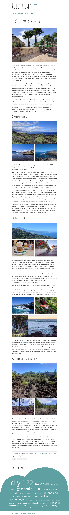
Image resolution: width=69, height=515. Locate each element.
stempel (34, 493)
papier (53, 492)
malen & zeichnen (52, 489)
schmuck (31, 508)
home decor (19, 499)
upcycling (16, 496)
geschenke (27, 489)
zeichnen (25, 508)
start (13, 13)
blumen (54, 503)
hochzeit (11, 508)
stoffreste (12, 489)
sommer (13, 506)
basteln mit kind (25, 493)
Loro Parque (23, 342)
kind (41, 489)
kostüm (30, 496)
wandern (24, 459)
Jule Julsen (24, 5)
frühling (55, 506)
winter (37, 496)
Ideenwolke (45, 454)
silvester (47, 508)
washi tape (41, 506)
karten (42, 493)
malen (59, 508)
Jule (22, 24)
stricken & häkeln (45, 500)
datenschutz (31, 513)
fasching (24, 496)
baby (54, 484)
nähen (42, 484)
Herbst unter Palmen (26, 21)
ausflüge (13, 459)
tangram (53, 508)
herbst (19, 503)
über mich (33, 13)
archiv (26, 13)
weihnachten (48, 496)
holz (47, 506)
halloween (18, 508)
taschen (12, 503)
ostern (14, 493)
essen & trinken (35, 500)
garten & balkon (25, 506)
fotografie (19, 459)
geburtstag (56, 500)
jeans (34, 505)
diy (22, 482)
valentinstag (39, 508)
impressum (23, 513)
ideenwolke (20, 13)
